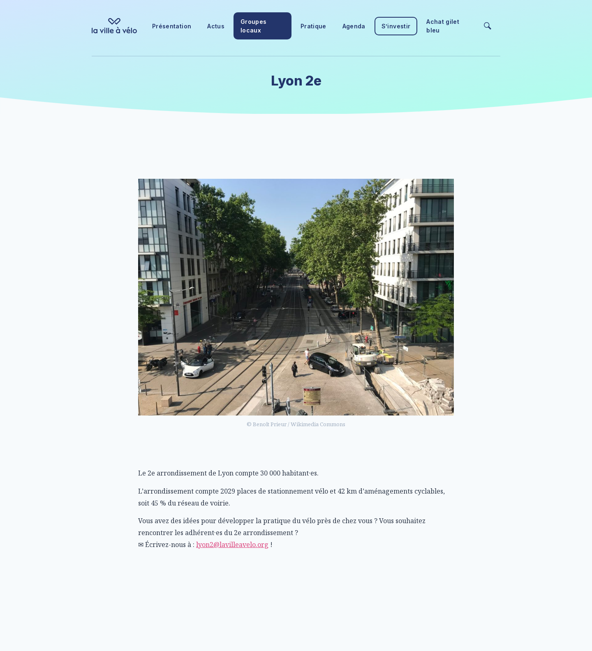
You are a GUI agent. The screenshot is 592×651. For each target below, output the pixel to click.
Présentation (171, 26)
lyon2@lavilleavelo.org (232, 544)
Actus (215, 26)
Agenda (353, 26)
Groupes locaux (253, 26)
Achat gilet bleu (442, 26)
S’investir (396, 26)
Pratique (313, 26)
